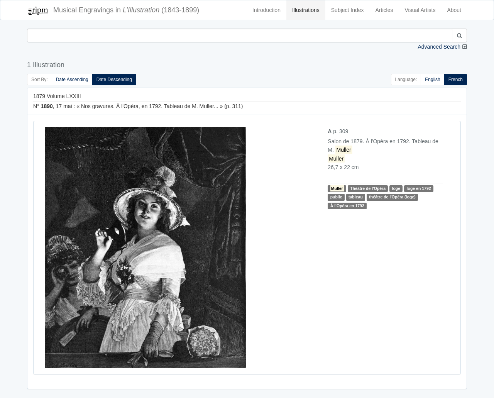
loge (396, 188)
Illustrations (306, 10)
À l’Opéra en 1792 (347, 205)
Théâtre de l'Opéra (368, 188)
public (336, 197)
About (454, 10)
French (455, 79)
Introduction (266, 10)
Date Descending (114, 79)
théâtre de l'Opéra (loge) (392, 197)
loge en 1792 (419, 188)
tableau (356, 197)
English (432, 79)
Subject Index (347, 10)
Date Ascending (72, 79)
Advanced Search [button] (439, 47)
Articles (384, 10)
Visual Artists (420, 10)
